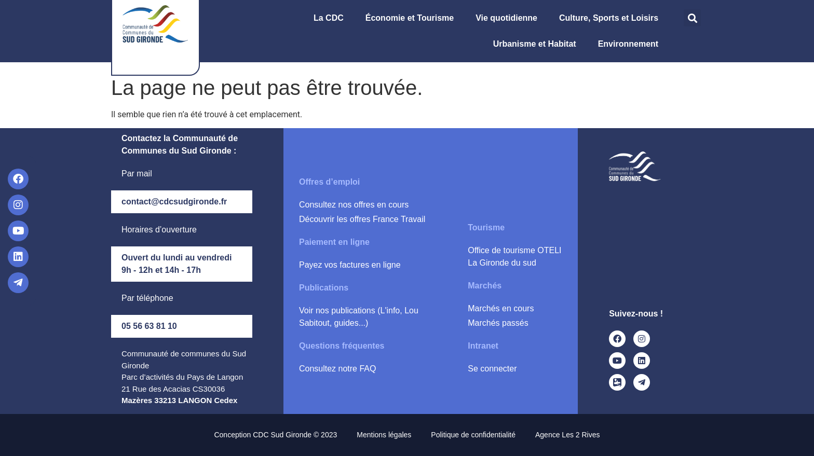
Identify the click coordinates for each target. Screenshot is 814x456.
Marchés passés (498, 323)
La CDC (331, 18)
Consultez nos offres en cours (354, 204)
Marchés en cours (501, 308)
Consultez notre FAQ (337, 368)
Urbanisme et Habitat (537, 44)
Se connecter (492, 368)
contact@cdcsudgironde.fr (174, 201)
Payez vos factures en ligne (350, 264)
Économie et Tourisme (412, 18)
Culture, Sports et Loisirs (611, 18)
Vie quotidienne (509, 18)
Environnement (630, 44)
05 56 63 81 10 (149, 326)
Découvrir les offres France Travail (362, 219)
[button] (692, 17)
